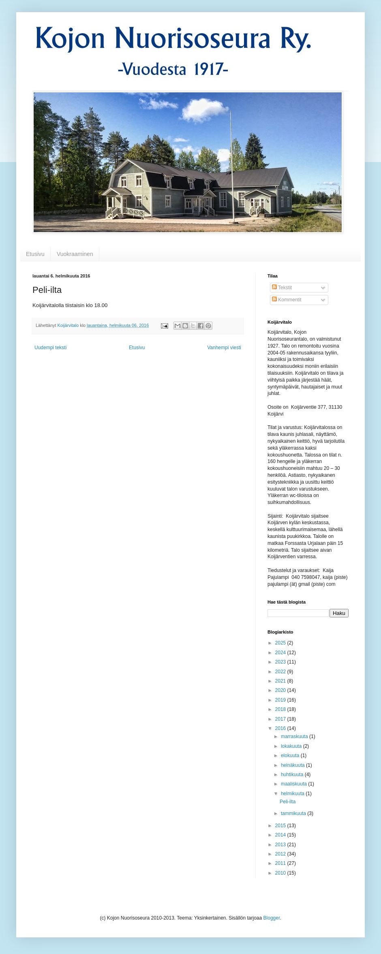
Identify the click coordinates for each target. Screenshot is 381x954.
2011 (281, 863)
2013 (281, 844)
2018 (281, 709)
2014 (281, 835)
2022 (281, 671)
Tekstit (282, 287)
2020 (281, 690)
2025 (281, 643)
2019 (281, 700)
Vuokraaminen (75, 254)
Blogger (271, 918)
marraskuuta (295, 736)
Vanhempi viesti (224, 347)
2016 (281, 728)
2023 (281, 662)
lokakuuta (292, 746)
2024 (281, 652)
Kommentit (287, 300)
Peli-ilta (287, 802)
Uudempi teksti (50, 347)
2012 (281, 854)
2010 (281, 873)
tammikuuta (294, 813)
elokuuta (291, 755)
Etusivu (35, 254)
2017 (281, 719)
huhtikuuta (293, 774)
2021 (281, 681)
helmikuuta (293, 793)
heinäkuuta (293, 765)
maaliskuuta (294, 784)
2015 (281, 825)
